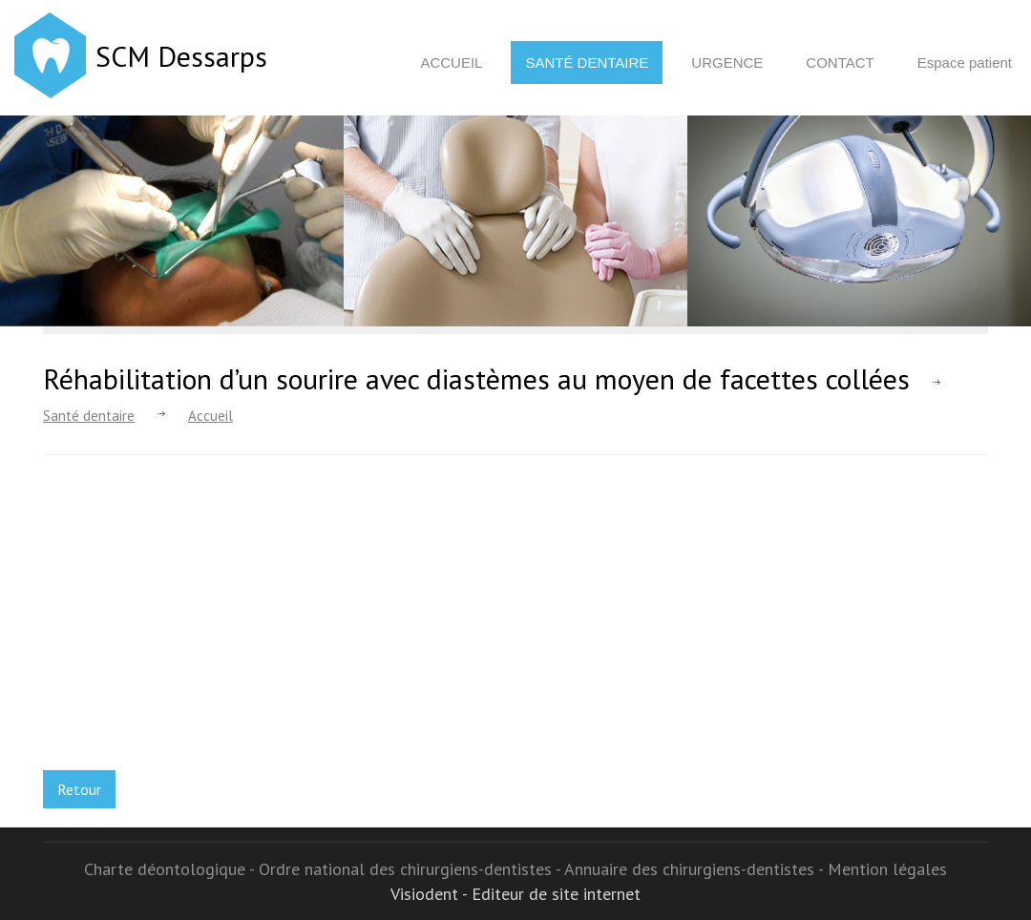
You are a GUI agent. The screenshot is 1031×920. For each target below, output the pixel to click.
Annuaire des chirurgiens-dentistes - (696, 869)
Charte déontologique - (171, 869)
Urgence (727, 62)
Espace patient (964, 62)
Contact (839, 62)
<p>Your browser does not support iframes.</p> (215, 622)
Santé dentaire (586, 62)
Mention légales (887, 869)
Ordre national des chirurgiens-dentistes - (411, 869)
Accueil (451, 62)
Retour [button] (79, 789)
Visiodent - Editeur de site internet (515, 894)
